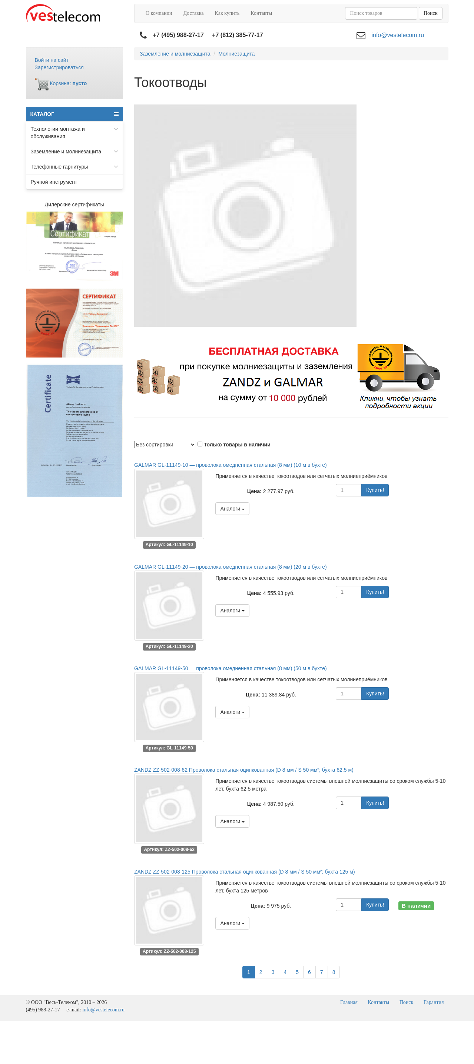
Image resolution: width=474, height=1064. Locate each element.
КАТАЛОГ (74, 114)
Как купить (227, 13)
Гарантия (434, 1002)
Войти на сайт (52, 60)
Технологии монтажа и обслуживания (75, 132)
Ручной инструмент (54, 182)
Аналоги (232, 509)
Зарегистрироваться (59, 67)
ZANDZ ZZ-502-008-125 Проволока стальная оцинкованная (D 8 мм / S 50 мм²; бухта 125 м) (244, 872)
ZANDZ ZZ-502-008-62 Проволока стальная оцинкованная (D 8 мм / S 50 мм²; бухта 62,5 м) (244, 770)
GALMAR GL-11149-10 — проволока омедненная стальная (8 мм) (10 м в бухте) (230, 465)
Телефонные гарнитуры (75, 166)
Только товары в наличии (237, 445)
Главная (349, 1002)
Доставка (193, 13)
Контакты (261, 13)
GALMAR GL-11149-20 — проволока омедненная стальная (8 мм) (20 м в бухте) (230, 567)
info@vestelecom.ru (397, 35)
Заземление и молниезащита (75, 151)
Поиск (431, 13)
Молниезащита (236, 54)
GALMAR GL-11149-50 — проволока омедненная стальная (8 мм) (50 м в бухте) (230, 668)
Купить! (375, 490)
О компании (159, 13)
